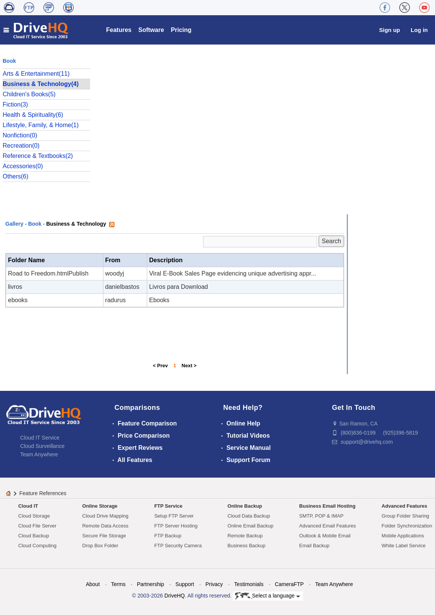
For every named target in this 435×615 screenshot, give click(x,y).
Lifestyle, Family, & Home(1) (41, 125)
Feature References (43, 493)
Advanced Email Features (327, 526)
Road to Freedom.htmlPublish (48, 273)
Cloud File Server (37, 526)
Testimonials (249, 584)
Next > (189, 365)
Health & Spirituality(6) (33, 115)
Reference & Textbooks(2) (38, 156)
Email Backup (314, 545)
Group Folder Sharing (405, 516)
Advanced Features (404, 506)
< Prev (160, 365)
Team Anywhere (39, 454)
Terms (118, 584)
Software (151, 30)
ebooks (18, 300)
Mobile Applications (403, 536)
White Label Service (404, 545)
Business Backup (246, 545)
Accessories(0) (23, 166)
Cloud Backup (33, 536)
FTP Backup (167, 536)
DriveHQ (174, 596)
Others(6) (16, 176)
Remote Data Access (105, 526)
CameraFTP (289, 584)
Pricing (181, 30)
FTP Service (168, 506)
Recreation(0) (21, 145)
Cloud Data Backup (248, 516)
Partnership (150, 584)
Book (34, 224)
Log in (419, 30)
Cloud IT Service (39, 438)
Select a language (267, 596)
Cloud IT (28, 506)
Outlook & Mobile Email (325, 536)
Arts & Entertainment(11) (36, 73)
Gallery (14, 224)
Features (119, 30)
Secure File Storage (104, 536)
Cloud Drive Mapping (105, 516)
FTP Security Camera (178, 545)
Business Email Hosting (327, 506)
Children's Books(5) (29, 94)
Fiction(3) (15, 104)
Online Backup (244, 506)
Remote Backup (245, 536)
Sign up (389, 30)
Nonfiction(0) (20, 135)
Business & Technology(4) (41, 84)
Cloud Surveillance (42, 446)
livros (15, 287)
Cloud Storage (34, 516)
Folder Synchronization (407, 526)
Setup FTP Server (174, 516)
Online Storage (99, 506)
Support (184, 584)
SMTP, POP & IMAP (321, 516)
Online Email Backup (250, 526)
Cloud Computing (37, 545)
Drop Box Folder (100, 545)
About (93, 584)
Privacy (214, 584)
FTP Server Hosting (176, 526)
